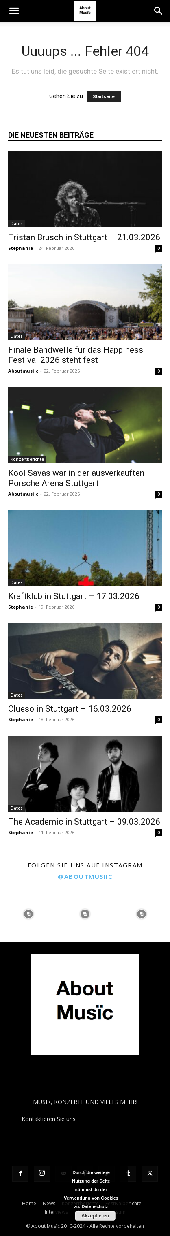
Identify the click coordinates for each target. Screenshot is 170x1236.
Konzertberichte (27, 459)
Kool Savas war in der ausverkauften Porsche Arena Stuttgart (76, 478)
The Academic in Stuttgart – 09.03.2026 (84, 822)
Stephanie (20, 248)
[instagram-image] (28, 914)
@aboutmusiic (85, 876)
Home (29, 1203)
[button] (14, 11)
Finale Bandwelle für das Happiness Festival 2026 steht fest (75, 355)
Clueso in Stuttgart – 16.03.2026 (69, 709)
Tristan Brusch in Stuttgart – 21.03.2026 (84, 237)
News (49, 1203)
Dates (17, 223)
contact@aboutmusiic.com (113, 1119)
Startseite (104, 96)
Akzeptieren (95, 1216)
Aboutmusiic (23, 371)
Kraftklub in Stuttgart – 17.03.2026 (73, 596)
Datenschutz (94, 1206)
